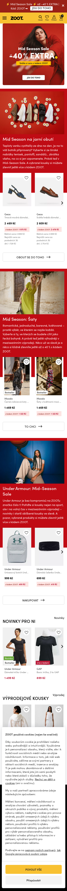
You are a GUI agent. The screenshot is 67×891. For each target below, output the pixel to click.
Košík (61, 17)
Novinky (59, 618)
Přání (47, 18)
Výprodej (58, 695)
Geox (7, 214)
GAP (39, 669)
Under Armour (12, 569)
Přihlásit (54, 18)
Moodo (8, 398)
